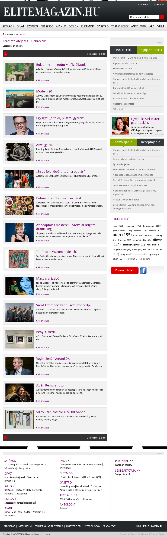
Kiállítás (27, 512)
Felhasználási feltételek (49, 526)
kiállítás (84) (149, 249)
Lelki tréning (87, 499)
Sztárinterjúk (10, 464)
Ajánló (61, 26)
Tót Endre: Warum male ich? (57, 252)
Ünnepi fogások (67, 486)
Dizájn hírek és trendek (90, 464)
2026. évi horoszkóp (69, 499)
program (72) (126, 254)
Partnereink (124, 460)
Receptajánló (150, 142)
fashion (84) (144, 259)
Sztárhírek (23, 464)
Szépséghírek (20, 493)
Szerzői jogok (92, 526)
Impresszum (25, 526)
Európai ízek (96, 486)
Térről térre (65, 468)
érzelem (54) (155, 231)
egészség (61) (155, 254)
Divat (20, 26)
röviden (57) (140, 231)
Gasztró (103, 26)
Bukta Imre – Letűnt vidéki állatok (61, 65)
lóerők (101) (131, 259)
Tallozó (63, 508)
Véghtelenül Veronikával (54, 359)
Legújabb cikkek (150, 50)
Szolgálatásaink (122, 474)
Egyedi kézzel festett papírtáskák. (145, 121)
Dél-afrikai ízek (78, 490)
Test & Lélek (120, 26)
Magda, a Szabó (47, 278)
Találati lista (21, 34)
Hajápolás (20, 490)
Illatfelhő (8, 493)
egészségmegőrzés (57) (134, 245)
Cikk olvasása (42, 80)
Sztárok (8, 26)
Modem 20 (44, 91)
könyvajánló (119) (152, 226)
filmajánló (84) (154, 245)
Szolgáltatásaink (127, 470)
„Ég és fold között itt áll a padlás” (60, 172)
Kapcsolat (9, 526)
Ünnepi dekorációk (69, 464)
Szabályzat (109, 526)
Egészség (46, 26)
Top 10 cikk (123, 50)
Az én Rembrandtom (51, 385)
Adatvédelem (73, 526)
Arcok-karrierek (75, 477)
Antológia (139, 26)
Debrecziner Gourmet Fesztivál (58, 198)
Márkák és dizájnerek (14, 477)
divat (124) (119, 258)
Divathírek (9, 481)
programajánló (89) (122, 249)
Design (74, 26)
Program (37, 512)
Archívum (156, 26)
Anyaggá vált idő (48, 145)
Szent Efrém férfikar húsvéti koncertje (63, 305)
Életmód (87, 26)
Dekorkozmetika (34, 490)
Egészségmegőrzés (13, 502)
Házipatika (29, 502)
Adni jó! (96, 477)
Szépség (32, 26)
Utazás (87, 477)
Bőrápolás (9, 490)
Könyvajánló (124, 142)
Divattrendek (33, 477)
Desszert (98, 490)
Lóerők (63, 477)
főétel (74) (137, 249)
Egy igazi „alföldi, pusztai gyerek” (60, 118)
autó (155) (122, 234)
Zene (20, 512)
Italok (89, 490)
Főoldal (10, 34)
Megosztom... (26, 468)
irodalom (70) (134, 226)
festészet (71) (124, 240)
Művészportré (36, 464)
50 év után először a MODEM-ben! (61, 412)
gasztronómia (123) (122, 231)
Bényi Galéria (46, 332)
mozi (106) (118, 226)
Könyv (7, 512)
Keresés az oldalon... (162, 17)
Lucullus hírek (82, 486)
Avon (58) (148, 235)
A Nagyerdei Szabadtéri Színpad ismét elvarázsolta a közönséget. (68, 176)
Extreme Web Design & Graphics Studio (147, 534)
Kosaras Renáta (124, 465)
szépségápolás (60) (142, 240)
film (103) (138, 235)
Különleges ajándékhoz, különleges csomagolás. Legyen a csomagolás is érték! (146, 130)
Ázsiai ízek (65, 490)
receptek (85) (141, 254)
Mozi (13, 512)
